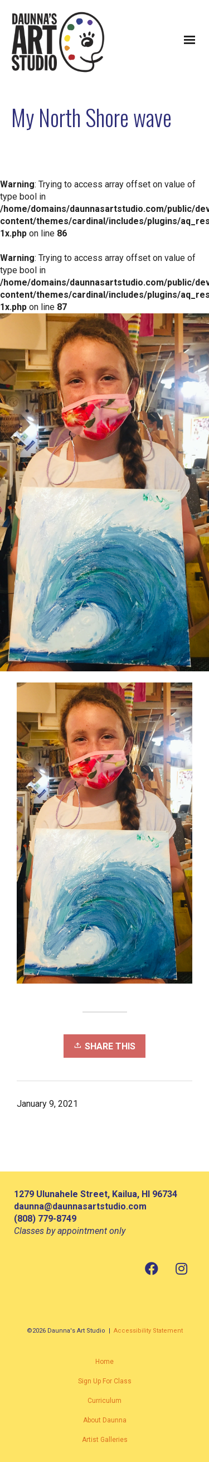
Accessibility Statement (148, 1330)
